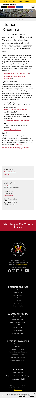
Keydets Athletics (18, 306)
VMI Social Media (18, 330)
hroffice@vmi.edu (8, 195)
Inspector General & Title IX (18, 360)
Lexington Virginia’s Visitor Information (16, 73)
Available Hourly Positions (12, 130)
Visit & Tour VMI (18, 373)
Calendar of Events (17, 319)
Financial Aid (18, 292)
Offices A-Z (18, 346)
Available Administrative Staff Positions (16, 120)
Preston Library (17, 325)
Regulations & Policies (18, 354)
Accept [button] (32, 396)
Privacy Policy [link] (22, 396)
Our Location (18, 344)
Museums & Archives (18, 327)
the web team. (18, 390)
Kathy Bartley (7, 186)
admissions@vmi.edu (21, 264)
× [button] (34, 394)
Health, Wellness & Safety (18, 322)
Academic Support (18, 298)
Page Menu (18, 19)
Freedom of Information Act (18, 357)
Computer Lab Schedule (18, 379)
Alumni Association (18, 333)
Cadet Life (18, 300)
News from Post (18, 317)
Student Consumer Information (18, 352)
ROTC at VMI (18, 303)
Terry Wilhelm (18, 144)
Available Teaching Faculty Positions (15, 109)
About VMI (7, 174)
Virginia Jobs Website (9, 172)
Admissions (18, 290)
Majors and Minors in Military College (18, 376)
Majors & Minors (18, 295)
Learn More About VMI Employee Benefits (15, 148)
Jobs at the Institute (18, 349)
